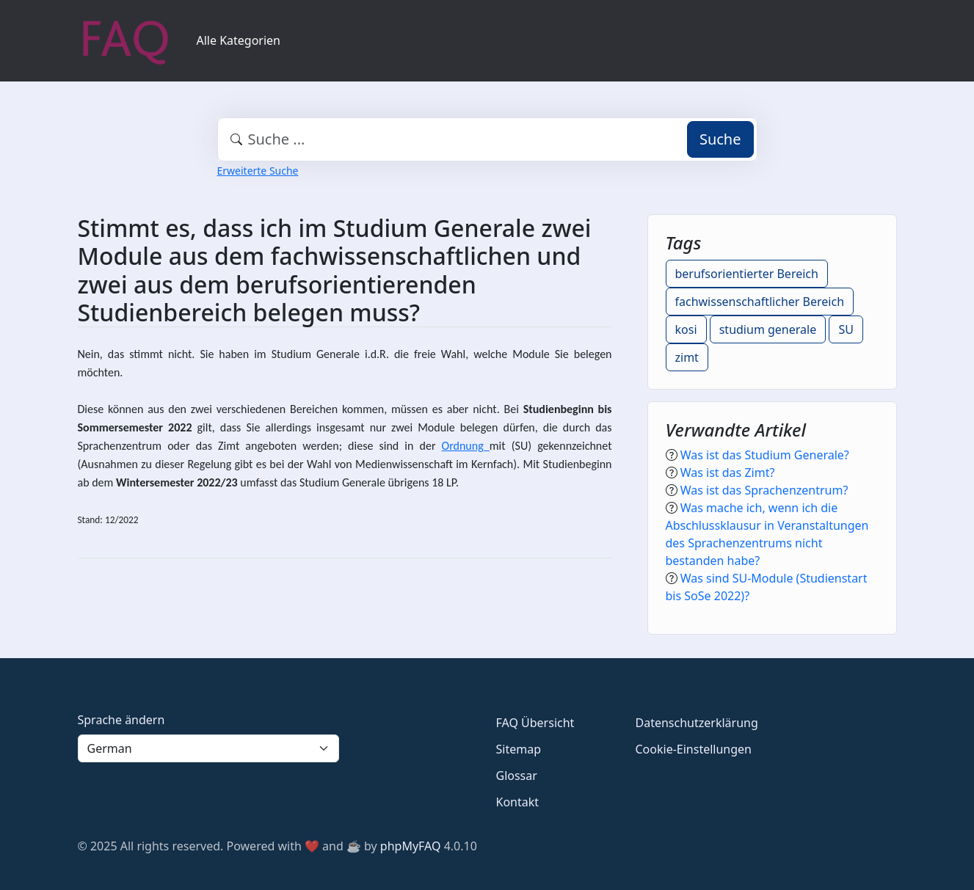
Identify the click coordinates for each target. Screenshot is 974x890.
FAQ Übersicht (535, 723)
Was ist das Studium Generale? (764, 455)
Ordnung (466, 446)
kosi (686, 329)
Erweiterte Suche (258, 171)
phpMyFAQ (410, 846)
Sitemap (519, 749)
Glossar (516, 775)
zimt (687, 357)
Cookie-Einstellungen (694, 749)
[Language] (208, 748)
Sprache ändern (121, 720)
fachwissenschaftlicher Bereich (760, 301)
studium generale (768, 329)
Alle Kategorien (239, 40)
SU (845, 329)
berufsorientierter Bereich (746, 274)
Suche (720, 139)
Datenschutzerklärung (697, 723)
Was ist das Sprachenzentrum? (764, 490)
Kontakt (517, 802)
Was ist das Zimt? (727, 472)
